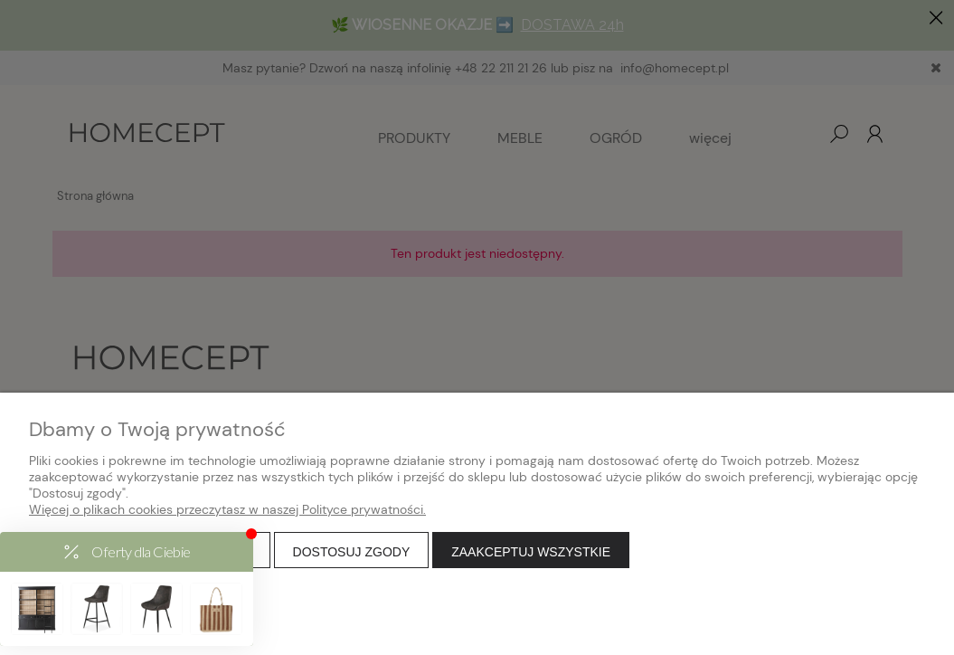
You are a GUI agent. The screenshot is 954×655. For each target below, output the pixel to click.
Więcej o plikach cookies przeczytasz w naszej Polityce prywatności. (227, 509)
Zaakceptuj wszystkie (530, 552)
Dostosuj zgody (352, 552)
